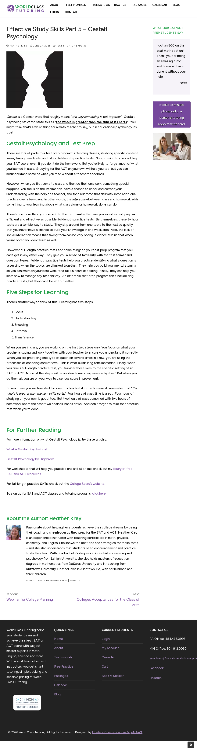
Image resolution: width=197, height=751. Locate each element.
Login (106, 639)
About (58, 648)
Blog (57, 694)
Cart (105, 666)
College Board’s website (87, 484)
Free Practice (63, 666)
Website (75, 580)
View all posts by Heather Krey (47, 580)
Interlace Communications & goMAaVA (117, 732)
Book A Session (113, 676)
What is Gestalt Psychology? (27, 449)
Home (58, 639)
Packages (61, 676)
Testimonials (63, 657)
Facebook (156, 668)
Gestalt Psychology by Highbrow (30, 459)
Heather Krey (16, 45)
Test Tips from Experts (70, 45)
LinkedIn (155, 678)
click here (99, 493)
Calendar (60, 685)
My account (110, 648)
